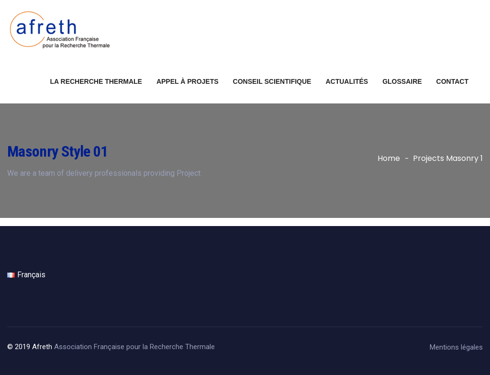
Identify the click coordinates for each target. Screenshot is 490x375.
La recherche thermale (96, 81)
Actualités (346, 81)
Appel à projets (187, 81)
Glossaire (402, 81)
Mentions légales (456, 347)
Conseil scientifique (272, 81)
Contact (452, 81)
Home (389, 158)
